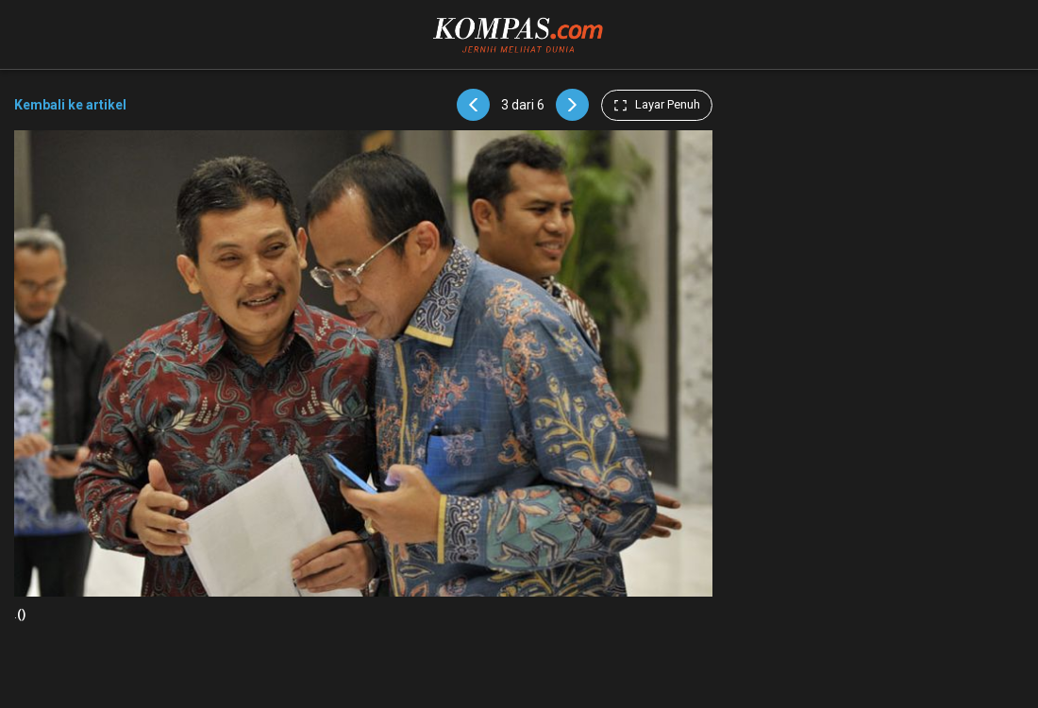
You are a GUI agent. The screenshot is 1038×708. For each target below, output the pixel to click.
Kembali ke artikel (70, 104)
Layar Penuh (656, 104)
